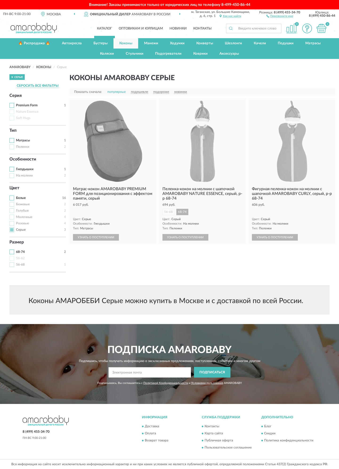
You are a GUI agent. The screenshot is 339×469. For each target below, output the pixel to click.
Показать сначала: (88, 92)
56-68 (20, 264)
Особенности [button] (22, 159)
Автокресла (72, 43)
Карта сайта (214, 433)
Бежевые (23, 204)
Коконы (125, 43)
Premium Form (27, 105)
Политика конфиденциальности (288, 440)
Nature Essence (27, 111)
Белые (21, 198)
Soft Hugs (23, 118)
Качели (260, 43)
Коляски (107, 53)
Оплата (150, 433)
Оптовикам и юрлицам (141, 28)
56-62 (20, 258)
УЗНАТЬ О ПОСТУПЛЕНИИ (96, 237)
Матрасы (313, 43)
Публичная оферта (219, 440)
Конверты (204, 43)
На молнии (24, 175)
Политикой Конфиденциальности (165, 383)
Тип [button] (12, 130)
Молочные (24, 217)
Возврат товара (156, 440)
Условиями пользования (207, 383)
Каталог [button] (104, 28)
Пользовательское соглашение (228, 447)
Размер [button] (16, 242)
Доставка (152, 426)
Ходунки (177, 43)
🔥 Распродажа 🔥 (34, 43)
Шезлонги (233, 43)
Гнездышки (24, 169)
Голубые (22, 210)
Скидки (269, 433)
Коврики (200, 53)
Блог (267, 426)
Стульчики (134, 53)
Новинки (178, 28)
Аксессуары (229, 53)
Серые (21, 229)
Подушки (286, 43)
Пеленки (22, 146)
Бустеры (100, 43)
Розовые (22, 223)
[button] (279, 15)
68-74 (20, 252)
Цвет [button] (14, 188)
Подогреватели (168, 53)
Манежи (151, 43)
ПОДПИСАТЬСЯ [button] (212, 372)
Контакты (202, 28)
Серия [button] (15, 96)
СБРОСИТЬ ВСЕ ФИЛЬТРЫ (38, 85)
